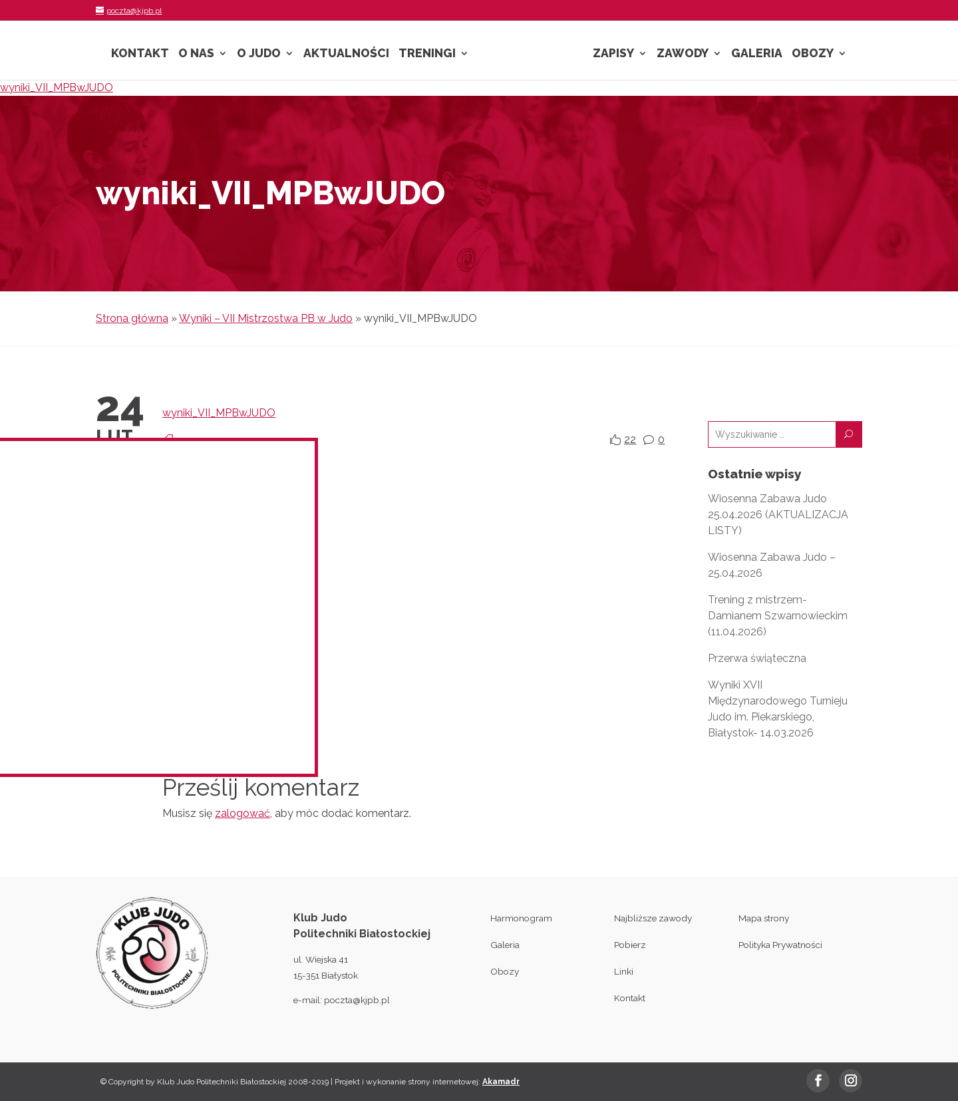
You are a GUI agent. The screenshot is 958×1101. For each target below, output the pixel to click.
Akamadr (501, 1081)
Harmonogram (521, 918)
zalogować (242, 813)
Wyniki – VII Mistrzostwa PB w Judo (266, 318)
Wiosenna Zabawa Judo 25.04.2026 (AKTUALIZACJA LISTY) (778, 514)
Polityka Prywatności (780, 944)
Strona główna (132, 318)
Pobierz (630, 944)
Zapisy (613, 54)
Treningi (427, 54)
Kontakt (140, 54)
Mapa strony (763, 918)
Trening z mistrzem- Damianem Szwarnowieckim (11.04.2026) (778, 615)
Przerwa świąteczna (757, 658)
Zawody (683, 54)
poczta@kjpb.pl (357, 1000)
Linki (623, 971)
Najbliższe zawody (653, 918)
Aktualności (346, 54)
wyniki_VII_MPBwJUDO (56, 87)
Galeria (756, 54)
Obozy (813, 54)
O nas (196, 54)
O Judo (259, 54)
